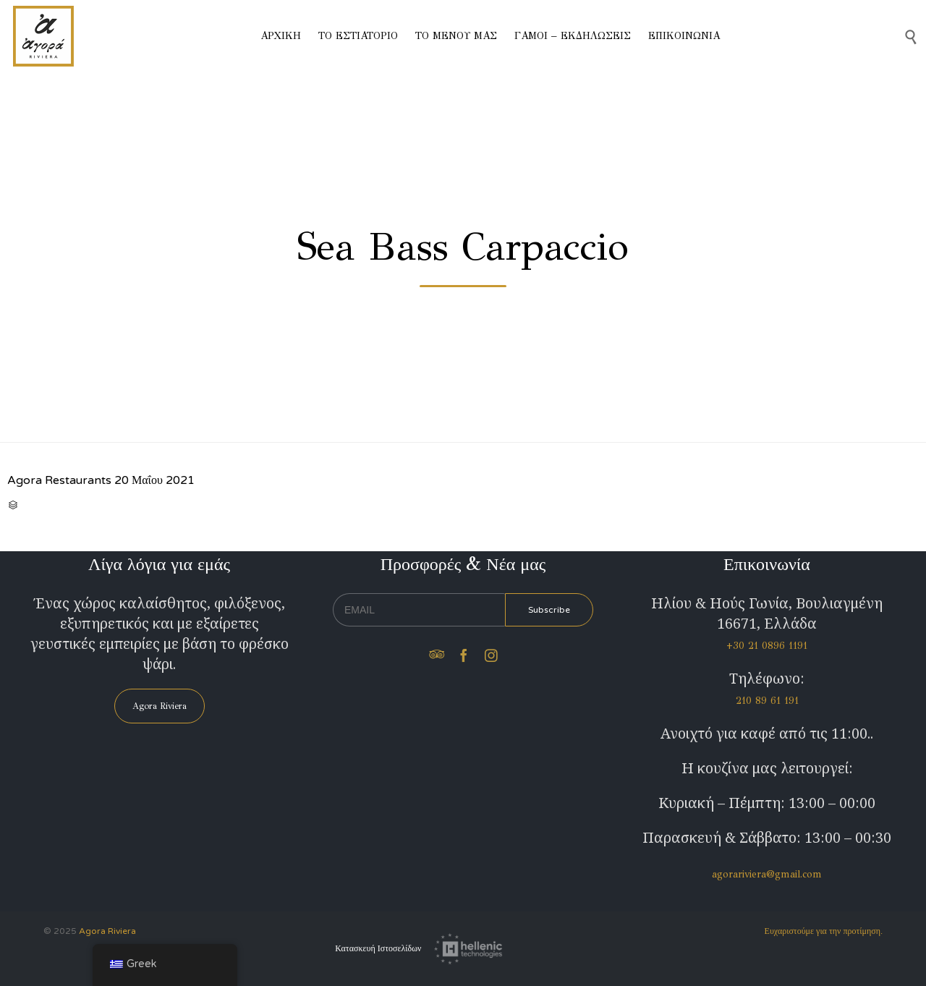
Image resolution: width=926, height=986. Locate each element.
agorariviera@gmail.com (767, 874)
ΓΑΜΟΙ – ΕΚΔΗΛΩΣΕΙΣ (572, 36)
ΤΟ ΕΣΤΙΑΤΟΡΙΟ (358, 36)
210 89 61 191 (767, 700)
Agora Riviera (107, 931)
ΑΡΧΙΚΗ (280, 36)
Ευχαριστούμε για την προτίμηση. (824, 931)
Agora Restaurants (59, 480)
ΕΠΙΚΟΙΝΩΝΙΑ (684, 36)
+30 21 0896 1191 (766, 645)
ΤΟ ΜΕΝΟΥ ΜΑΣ (456, 36)
